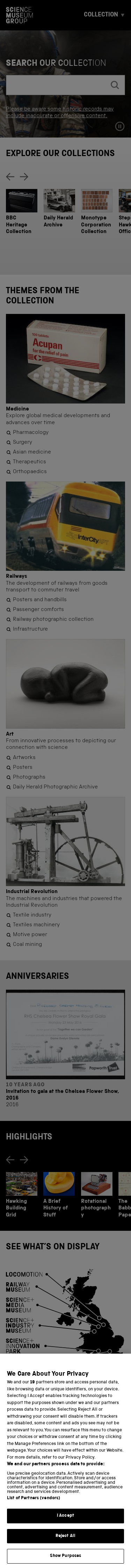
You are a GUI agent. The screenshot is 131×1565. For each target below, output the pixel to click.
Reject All (65, 1547)
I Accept (65, 1527)
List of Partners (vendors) (33, 1510)
